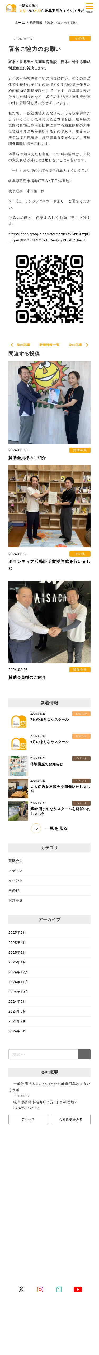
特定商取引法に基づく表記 (36, 1272)
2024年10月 (18, 992)
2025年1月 (17, 962)
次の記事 (75, 345)
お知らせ (15, 900)
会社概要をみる (71, 1119)
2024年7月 (17, 1021)
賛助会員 (15, 861)
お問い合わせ (25, 1255)
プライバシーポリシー (32, 1264)
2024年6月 (17, 1031)
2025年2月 (17, 952)
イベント (15, 881)
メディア (15, 871)
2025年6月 (17, 933)
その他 (13, 890)
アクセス (28, 1119)
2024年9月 (17, 1002)
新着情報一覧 (49, 345)
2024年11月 (18, 982)
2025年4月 (17, 943)
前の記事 (23, 345)
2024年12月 (18, 972)
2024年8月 (17, 1011)
